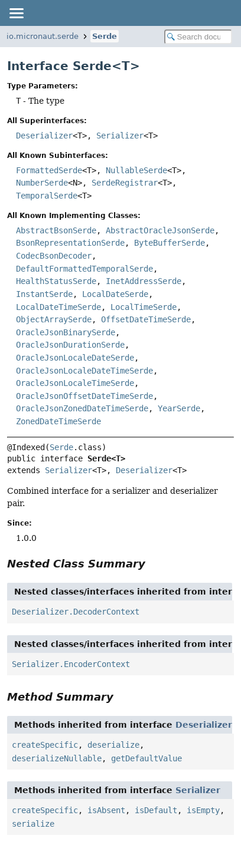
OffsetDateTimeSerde (146, 319)
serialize (33, 823)
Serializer (120, 135)
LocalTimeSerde (143, 307)
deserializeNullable (57, 758)
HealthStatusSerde (56, 281)
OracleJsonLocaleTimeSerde (75, 383)
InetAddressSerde (143, 281)
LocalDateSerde (115, 294)
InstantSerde (44, 294)
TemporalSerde (46, 195)
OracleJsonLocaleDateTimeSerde (84, 370)
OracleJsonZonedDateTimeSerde (82, 408)
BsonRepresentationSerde (70, 242)
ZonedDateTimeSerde (58, 421)
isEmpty (203, 810)
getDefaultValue (146, 758)
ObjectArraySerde (54, 319)
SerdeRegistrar (125, 182)
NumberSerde (42, 182)
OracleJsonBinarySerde (65, 332)
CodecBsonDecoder (54, 255)
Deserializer (44, 135)
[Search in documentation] (198, 36)
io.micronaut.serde (42, 36)
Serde (104, 36)
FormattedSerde (49, 170)
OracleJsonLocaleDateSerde (75, 357)
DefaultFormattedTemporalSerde (84, 268)
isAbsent (106, 810)
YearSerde (179, 408)
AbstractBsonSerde (56, 230)
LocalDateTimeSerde (58, 307)
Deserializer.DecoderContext (75, 611)
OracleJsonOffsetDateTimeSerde (84, 396)
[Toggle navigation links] (16, 13)
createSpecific (45, 745)
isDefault (156, 810)
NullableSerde (136, 170)
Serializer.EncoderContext (71, 664)
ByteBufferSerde (169, 242)
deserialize (113, 745)
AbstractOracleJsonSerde (160, 230)
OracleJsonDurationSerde (70, 344)
